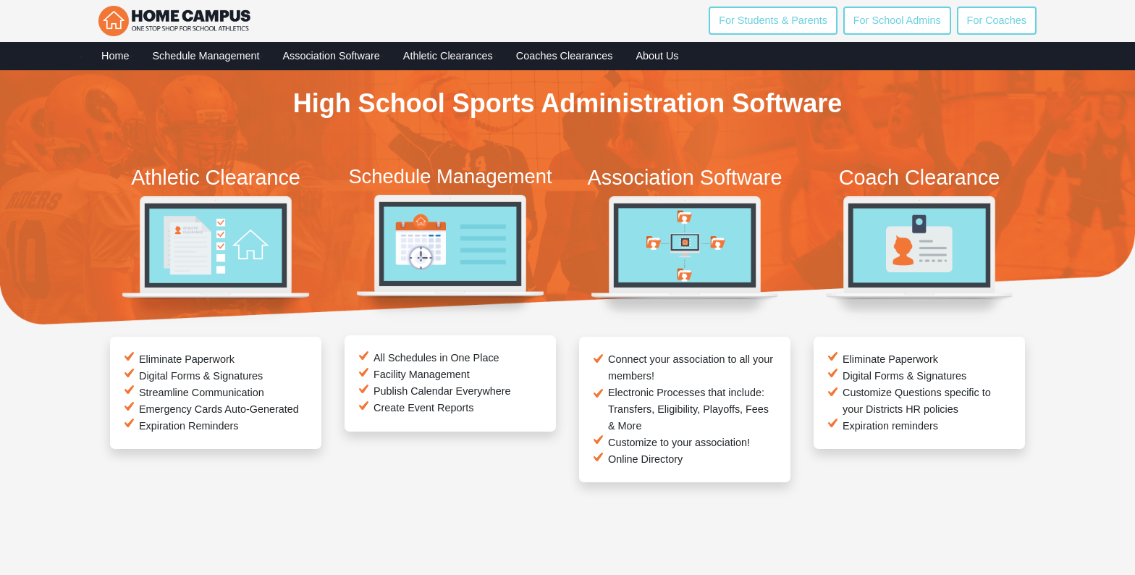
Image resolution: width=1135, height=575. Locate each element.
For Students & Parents (773, 20)
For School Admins (897, 20)
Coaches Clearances (564, 56)
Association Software (330, 56)
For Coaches (996, 20)
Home (115, 56)
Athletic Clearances (448, 56)
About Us (657, 56)
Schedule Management (205, 56)
